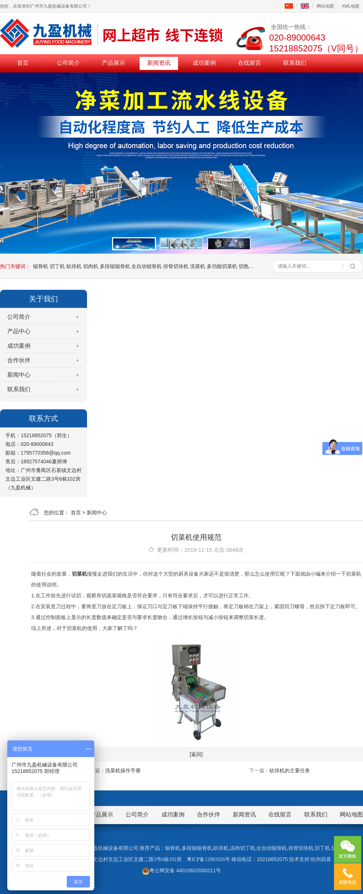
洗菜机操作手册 (123, 770)
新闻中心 (18, 375)
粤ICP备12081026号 (208, 859)
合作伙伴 (18, 360)
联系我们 (294, 63)
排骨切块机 (176, 266)
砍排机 (74, 266)
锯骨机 (40, 266)
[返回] (196, 754)
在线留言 (249, 63)
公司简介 (68, 63)
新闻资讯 (158, 63)
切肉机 (90, 266)
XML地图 (350, 6)
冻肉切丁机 (242, 848)
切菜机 (79, 574)
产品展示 (113, 63)
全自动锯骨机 (146, 266)
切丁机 (57, 266)
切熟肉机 (249, 266)
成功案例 (204, 63)
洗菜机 (197, 266)
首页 (23, 63)
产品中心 (18, 331)
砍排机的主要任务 (289, 770)
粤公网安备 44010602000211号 (181, 870)
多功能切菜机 (222, 266)
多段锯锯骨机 (115, 266)
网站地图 (325, 6)
